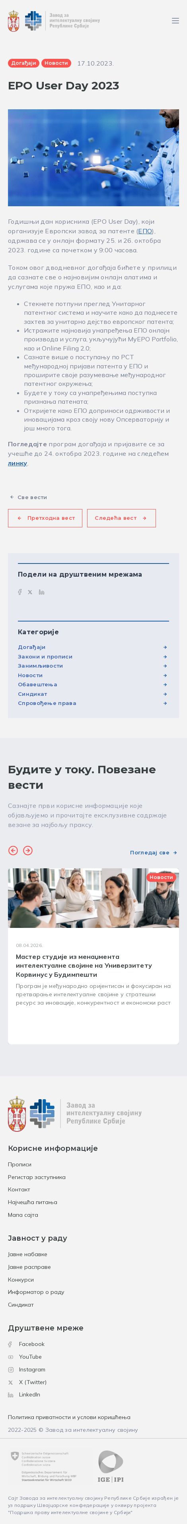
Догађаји (31, 647)
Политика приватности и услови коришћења (69, 1417)
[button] (13, 851)
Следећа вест (115, 518)
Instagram (26, 1369)
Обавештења (37, 684)
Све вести (32, 497)
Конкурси (21, 1279)
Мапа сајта (23, 1214)
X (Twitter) (27, 1382)
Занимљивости (40, 665)
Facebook (26, 1344)
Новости (30, 675)
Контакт (19, 1189)
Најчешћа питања (32, 1202)
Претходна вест (51, 518)
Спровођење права (47, 703)
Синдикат (32, 694)
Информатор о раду (36, 1291)
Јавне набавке (27, 1254)
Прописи (19, 1164)
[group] (93, 956)
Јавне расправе (29, 1266)
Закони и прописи (45, 656)
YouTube (25, 1356)
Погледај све (149, 852)
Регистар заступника (37, 1177)
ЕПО (145, 231)
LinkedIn (24, 1394)
